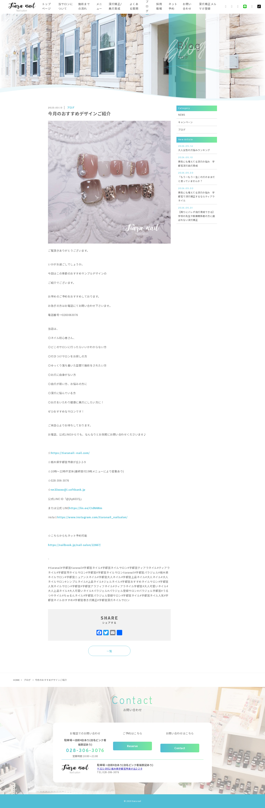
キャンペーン (185, 122)
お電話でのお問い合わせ (85, 733)
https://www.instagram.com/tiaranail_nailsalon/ (92, 517)
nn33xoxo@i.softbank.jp (68, 489)
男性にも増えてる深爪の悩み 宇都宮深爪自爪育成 (196, 161)
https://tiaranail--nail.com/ (70, 453)
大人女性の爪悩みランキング (196, 148)
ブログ (182, 129)
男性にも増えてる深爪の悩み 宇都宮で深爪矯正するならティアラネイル (196, 194)
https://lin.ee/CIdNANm (85, 508)
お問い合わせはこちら (180, 733)
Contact (179, 748)
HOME (16, 679)
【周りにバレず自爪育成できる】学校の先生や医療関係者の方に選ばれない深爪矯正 (196, 214)
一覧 (109, 651)
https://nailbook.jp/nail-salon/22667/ (74, 545)
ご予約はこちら (132, 733)
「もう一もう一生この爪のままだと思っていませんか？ (196, 177)
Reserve (132, 746)
